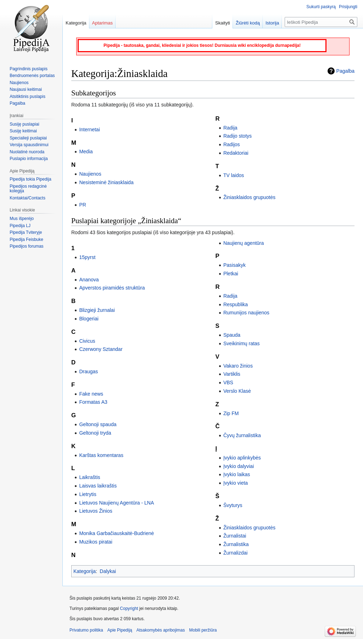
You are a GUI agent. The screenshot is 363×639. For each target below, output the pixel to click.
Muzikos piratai (95, 542)
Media (86, 151)
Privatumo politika (86, 630)
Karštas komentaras (101, 455)
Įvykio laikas (236, 474)
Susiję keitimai (23, 130)
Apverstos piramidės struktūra (112, 288)
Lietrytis (87, 494)
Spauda (231, 335)
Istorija (272, 23)
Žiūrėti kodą (248, 23)
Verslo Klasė (237, 391)
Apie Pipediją (119, 630)
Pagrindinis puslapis (29, 68)
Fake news (91, 394)
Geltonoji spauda (97, 424)
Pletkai (230, 273)
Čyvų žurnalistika (242, 435)
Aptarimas (102, 23)
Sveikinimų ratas (241, 343)
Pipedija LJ (20, 225)
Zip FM (231, 413)
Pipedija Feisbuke (26, 239)
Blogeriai (88, 318)
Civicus (87, 341)
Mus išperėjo (22, 218)
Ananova (89, 279)
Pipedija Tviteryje (26, 232)
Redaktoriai (235, 153)
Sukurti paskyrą (321, 6)
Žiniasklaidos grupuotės (249, 197)
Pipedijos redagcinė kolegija (28, 189)
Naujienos (90, 174)
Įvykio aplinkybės (242, 458)
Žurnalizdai (235, 553)
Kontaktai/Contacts (27, 197)
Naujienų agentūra (243, 243)
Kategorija (84, 571)
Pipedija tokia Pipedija (30, 179)
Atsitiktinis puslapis (27, 96)
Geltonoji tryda (95, 433)
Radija (230, 128)
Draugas (88, 371)
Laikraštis (89, 477)
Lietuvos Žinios (95, 511)
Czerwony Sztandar (100, 349)
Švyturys (232, 505)
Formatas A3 (93, 402)
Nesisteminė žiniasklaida (106, 182)
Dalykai (108, 571)
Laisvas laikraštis (98, 486)
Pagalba (345, 71)
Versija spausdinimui (29, 144)
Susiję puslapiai (24, 124)
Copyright (129, 608)
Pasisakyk (234, 265)
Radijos (231, 144)
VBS (228, 382)
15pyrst (87, 257)
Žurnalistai (234, 536)
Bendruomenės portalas (32, 75)
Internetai (89, 129)
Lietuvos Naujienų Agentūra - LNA (116, 503)
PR (82, 205)
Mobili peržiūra (203, 630)
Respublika (235, 304)
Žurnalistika (236, 544)
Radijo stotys (237, 136)
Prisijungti (348, 6)
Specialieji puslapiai (28, 138)
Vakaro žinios (238, 366)
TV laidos (233, 175)
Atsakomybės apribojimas (160, 630)
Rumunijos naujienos (246, 312)
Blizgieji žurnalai (97, 310)
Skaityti (222, 23)
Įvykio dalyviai (238, 466)
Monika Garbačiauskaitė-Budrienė (116, 533)
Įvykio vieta (235, 483)
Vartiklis (231, 374)
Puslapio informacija (29, 158)
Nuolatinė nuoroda (27, 151)
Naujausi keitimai (26, 89)
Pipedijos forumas (26, 246)
